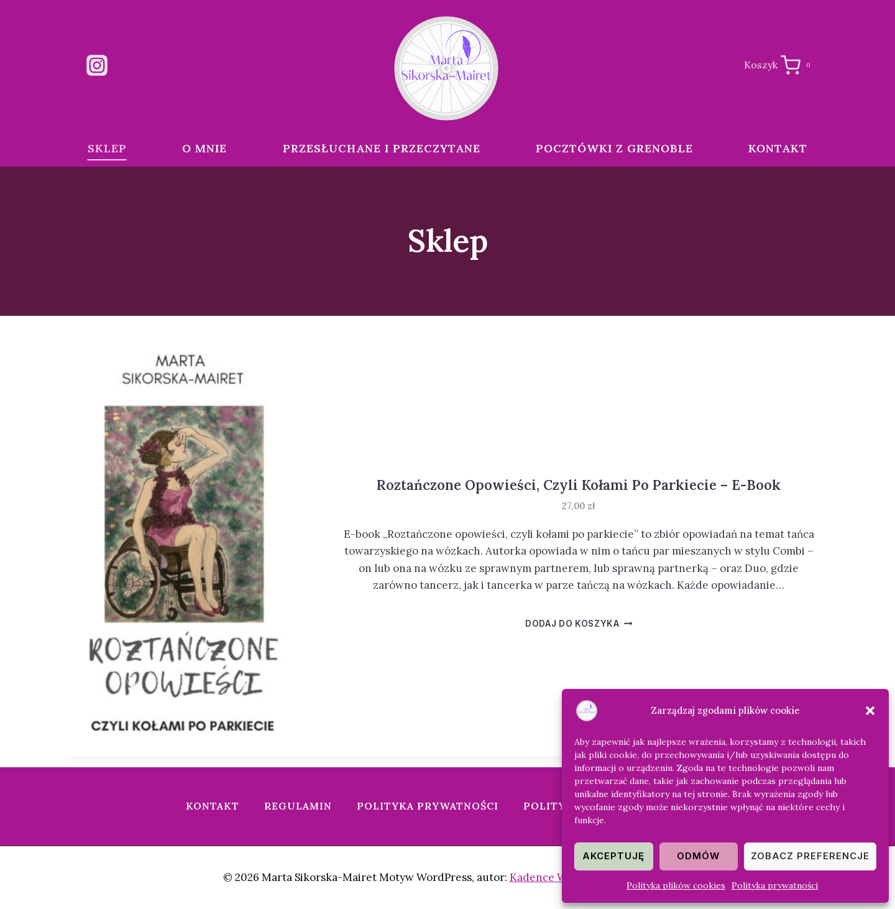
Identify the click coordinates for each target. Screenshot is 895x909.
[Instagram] (97, 65)
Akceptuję (613, 856)
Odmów (698, 856)
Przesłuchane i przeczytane (381, 148)
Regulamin (298, 806)
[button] (870, 710)
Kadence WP (542, 877)
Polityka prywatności (775, 885)
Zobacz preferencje (810, 856)
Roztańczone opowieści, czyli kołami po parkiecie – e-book (579, 485)
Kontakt (777, 148)
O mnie (204, 148)
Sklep (107, 148)
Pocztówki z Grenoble (614, 148)
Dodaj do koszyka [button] (578, 623)
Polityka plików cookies (675, 885)
